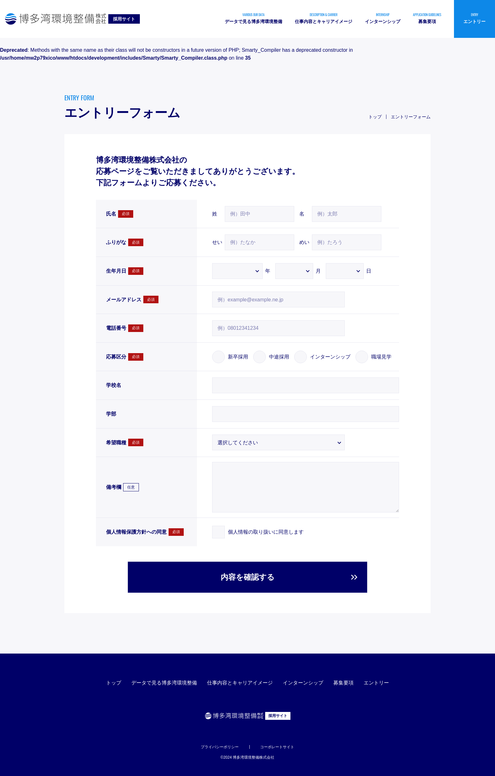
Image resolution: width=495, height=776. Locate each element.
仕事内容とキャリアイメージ (240, 682)
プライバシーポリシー (220, 747)
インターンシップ (303, 682)
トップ (113, 682)
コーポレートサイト (277, 747)
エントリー (376, 682)
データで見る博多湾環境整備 (164, 682)
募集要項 (343, 682)
